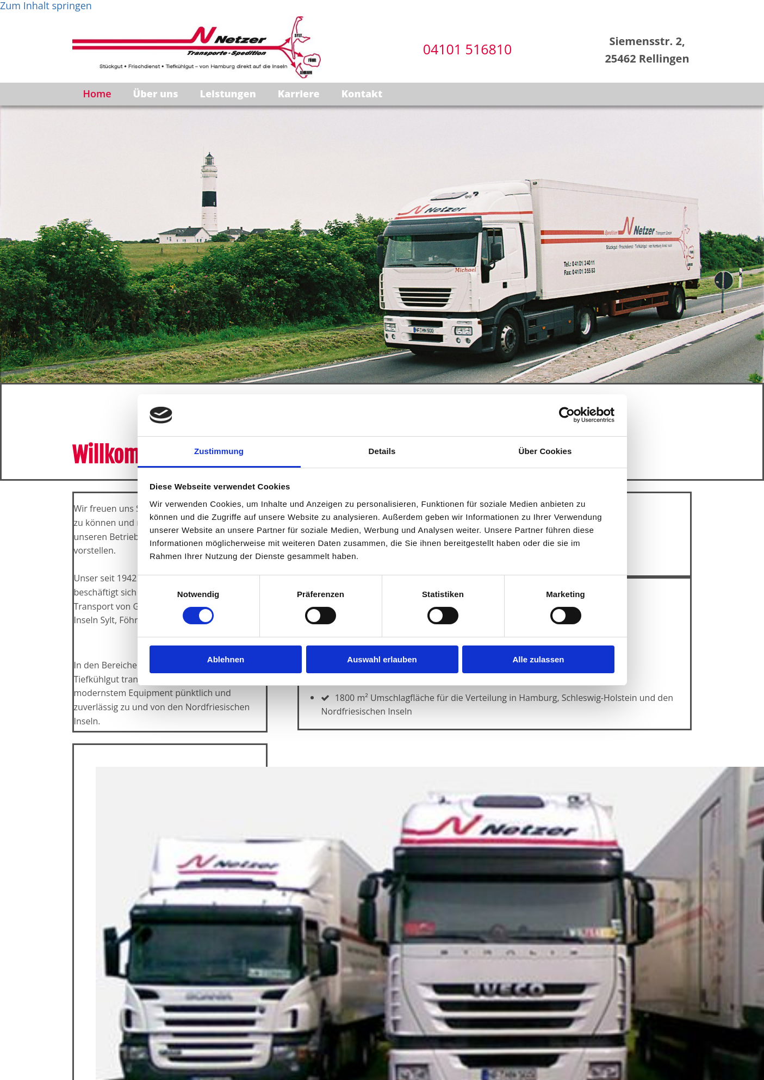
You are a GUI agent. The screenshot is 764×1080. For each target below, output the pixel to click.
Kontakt (363, 93)
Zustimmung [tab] (219, 451)
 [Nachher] (82, 750)
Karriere (300, 93)
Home (98, 93)
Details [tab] (382, 451)
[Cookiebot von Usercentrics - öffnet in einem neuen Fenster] (566, 415)
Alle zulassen (538, 659)
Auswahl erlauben (382, 659)
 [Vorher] (77, 750)
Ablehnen (225, 659)
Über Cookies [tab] (545, 451)
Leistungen (229, 93)
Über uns (156, 93)
